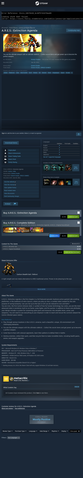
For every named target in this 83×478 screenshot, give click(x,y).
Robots (35, 74)
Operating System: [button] (7, 445)
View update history (10, 189)
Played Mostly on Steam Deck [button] (66, 442)
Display (63, 435)
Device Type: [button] (35, 445)
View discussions (9, 194)
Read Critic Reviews (21, 382)
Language (32, 435)
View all (77, 388)
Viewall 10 (76, 183)
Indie (17, 74)
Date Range (43, 435)
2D (39, 74)
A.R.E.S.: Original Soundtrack (59, 226)
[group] (41, 443)
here (37, 394)
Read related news (10, 192)
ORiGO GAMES (46, 69)
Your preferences (20, 409)
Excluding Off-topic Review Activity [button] (34, 442)
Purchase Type (20, 435)
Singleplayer (56, 74)
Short (49, 74)
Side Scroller (24, 74)
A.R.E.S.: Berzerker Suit (22, 226)
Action (5, 74)
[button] (73, 218)
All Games (5, 29)
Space (62, 74)
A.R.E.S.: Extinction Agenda (40, 226)
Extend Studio (35, 67)
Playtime (54, 435)
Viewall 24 (75, 169)
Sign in (4, 134)
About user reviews (7, 409)
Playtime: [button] (51, 442)
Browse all (76, 245)
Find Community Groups (11, 197)
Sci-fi (30, 74)
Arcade (68, 74)
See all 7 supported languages (52, 158)
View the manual (10, 186)
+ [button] (71, 74)
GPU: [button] (25, 445)
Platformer (12, 74)
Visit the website (10, 183)
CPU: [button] (18, 445)
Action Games (13, 29)
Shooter (44, 74)
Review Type (7, 435)
